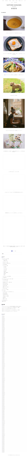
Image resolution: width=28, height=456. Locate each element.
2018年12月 (3, 406)
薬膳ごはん (5, 260)
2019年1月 (3, 405)
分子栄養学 (4, 277)
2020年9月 (3, 381)
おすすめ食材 (4, 264)
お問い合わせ (15, 2)
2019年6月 (3, 399)
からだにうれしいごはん (4, 258)
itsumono (6, 0)
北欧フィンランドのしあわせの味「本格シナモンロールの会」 (9, 308)
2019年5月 (3, 400)
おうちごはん (4, 259)
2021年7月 (3, 369)
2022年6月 (3, 356)
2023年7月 (3, 343)
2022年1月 (3, 362)
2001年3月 (3, 449)
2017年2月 (3, 431)
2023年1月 (3, 350)
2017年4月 (3, 429)
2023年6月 (3, 344)
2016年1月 (3, 442)
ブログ (25, 0)
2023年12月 (3, 337)
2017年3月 (3, 430)
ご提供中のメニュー (5, 296)
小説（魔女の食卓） (4, 300)
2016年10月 (3, 435)
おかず (4, 266)
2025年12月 (3, 318)
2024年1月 (3, 336)
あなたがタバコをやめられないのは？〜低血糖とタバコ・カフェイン (14, 130)
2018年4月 (3, 416)
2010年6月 (3, 443)
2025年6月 (3, 324)
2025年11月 (3, 319)
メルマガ (12, 2)
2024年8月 (3, 331)
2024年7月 (3, 332)
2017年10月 (3, 423)
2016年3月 (3, 441)
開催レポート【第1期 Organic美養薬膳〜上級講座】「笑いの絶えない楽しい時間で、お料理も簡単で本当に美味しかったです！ (14, 246)
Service (13, 0)
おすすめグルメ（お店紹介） (6, 263)
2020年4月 (3, 387)
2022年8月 (3, 354)
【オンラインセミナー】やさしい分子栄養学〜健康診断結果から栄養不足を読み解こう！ (12, 306)
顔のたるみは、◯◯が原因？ (14, 95)
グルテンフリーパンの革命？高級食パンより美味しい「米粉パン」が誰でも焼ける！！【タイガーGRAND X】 (14, 53)
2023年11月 (3, 338)
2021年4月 (3, 373)
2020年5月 (3, 386)
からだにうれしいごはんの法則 (6, 276)
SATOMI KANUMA (14, 5)
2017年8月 (3, 425)
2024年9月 (3, 330)
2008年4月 (3, 448)
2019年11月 (3, 393)
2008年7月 (3, 447)
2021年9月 (3, 367)
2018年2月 (3, 418)
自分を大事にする (5, 284)
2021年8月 (3, 368)
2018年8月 (3, 411)
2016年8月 (3, 436)
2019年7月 (3, 398)
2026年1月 (3, 317)
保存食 (4, 271)
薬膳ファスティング (21, 0)
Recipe (16, 0)
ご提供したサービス (5, 295)
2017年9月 (3, 424)
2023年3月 (3, 348)
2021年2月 (3, 375)
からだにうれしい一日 (4, 289)
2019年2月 (3, 404)
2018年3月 (3, 417)
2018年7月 (3, 412)
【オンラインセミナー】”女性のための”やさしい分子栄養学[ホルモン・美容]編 (10, 307)
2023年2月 (3, 349)
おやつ (4, 267)
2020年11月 (3, 379)
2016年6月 (3, 437)
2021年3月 (3, 374)
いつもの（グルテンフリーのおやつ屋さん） (8, 291)
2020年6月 (3, 385)
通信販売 (4, 297)
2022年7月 (3, 355)
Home (3, 0)
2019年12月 (3, 392)
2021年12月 (3, 363)
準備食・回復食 (5, 272)
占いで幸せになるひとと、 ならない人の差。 (14, 171)
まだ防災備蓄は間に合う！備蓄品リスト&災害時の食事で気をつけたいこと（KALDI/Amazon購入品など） (14, 151)
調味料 (4, 273)
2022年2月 (3, 361)
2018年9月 (3, 410)
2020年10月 (3, 380)
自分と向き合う (4, 283)
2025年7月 (3, 323)
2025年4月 (3, 325)
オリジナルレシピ (5, 265)
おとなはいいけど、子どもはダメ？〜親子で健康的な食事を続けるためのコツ (14, 192)
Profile (10, 0)
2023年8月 (3, 342)
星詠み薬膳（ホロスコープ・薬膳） (7, 282)
